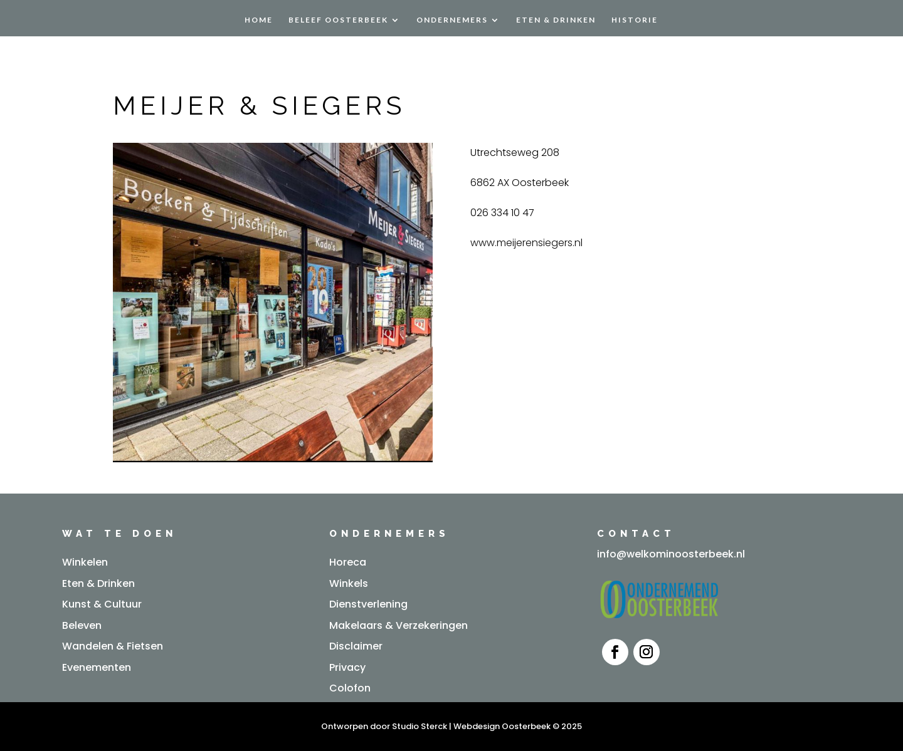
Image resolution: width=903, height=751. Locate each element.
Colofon (350, 688)
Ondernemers (452, 20)
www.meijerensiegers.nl (526, 243)
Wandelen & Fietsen (112, 646)
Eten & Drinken (556, 20)
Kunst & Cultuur (102, 604)
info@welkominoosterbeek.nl (671, 554)
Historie (634, 20)
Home (259, 20)
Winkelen (85, 562)
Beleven (82, 625)
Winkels (348, 583)
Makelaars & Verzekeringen (398, 625)
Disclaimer (356, 646)
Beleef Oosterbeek (338, 20)
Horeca (347, 562)
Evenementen (96, 667)
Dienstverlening (368, 604)
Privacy (347, 667)
